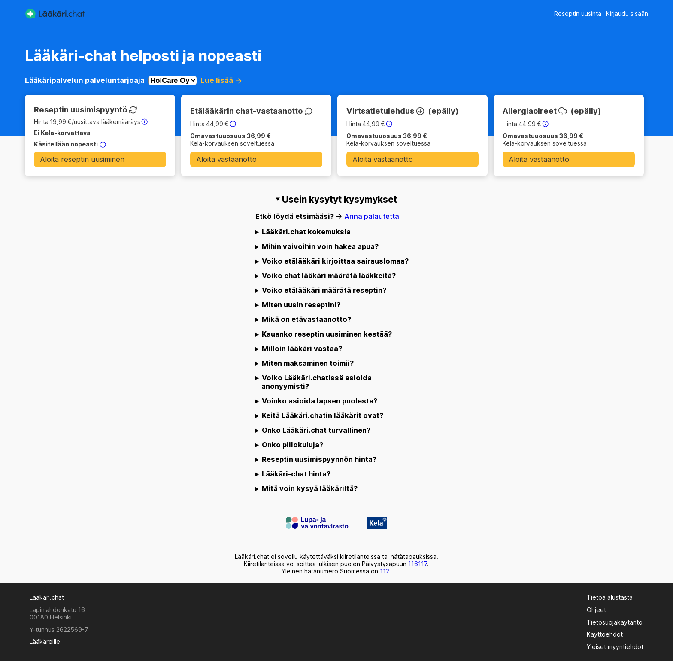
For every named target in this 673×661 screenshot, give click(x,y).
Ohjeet (596, 609)
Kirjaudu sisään (627, 13)
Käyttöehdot (605, 634)
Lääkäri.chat (47, 597)
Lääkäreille (45, 641)
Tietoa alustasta (610, 597)
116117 (417, 563)
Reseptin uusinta (577, 13)
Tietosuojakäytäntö (615, 622)
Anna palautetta (371, 216)
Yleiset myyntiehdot (615, 646)
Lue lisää (221, 80)
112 (384, 571)
